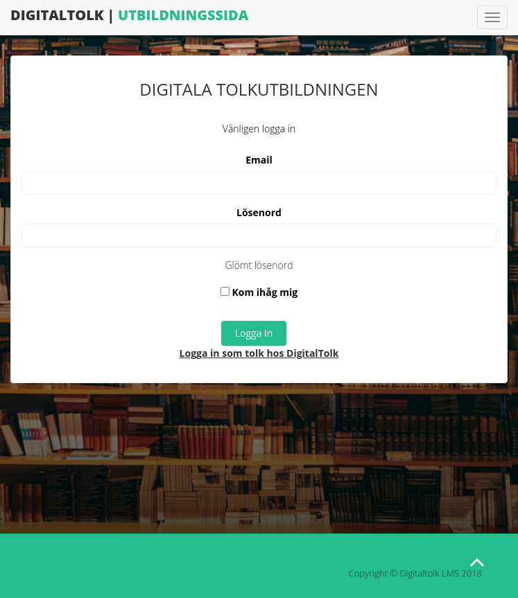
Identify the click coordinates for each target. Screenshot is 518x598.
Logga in (254, 333)
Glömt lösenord (259, 265)
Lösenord (259, 212)
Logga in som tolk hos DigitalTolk (259, 353)
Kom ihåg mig (259, 292)
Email (259, 159)
